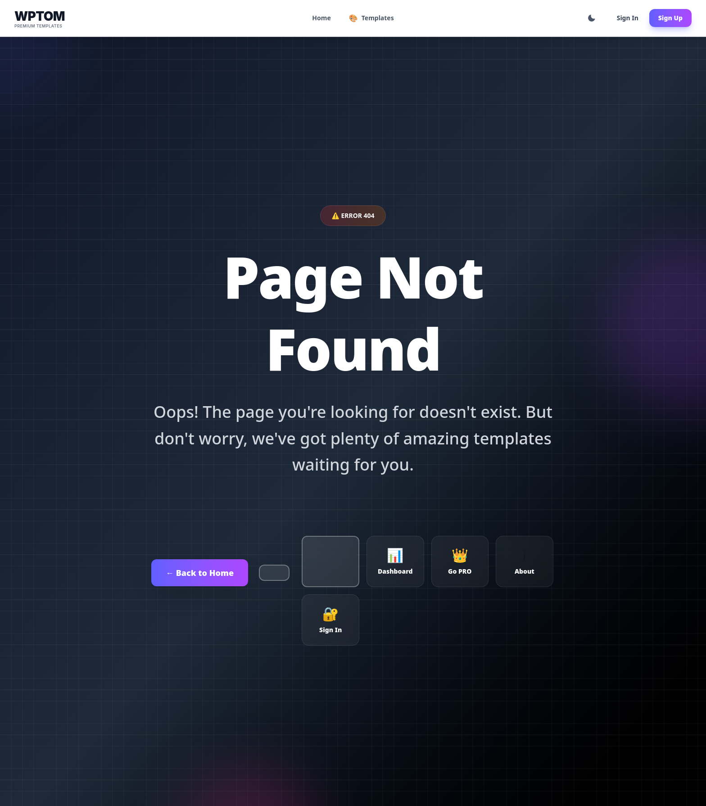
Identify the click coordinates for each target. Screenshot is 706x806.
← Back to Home (200, 572)
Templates (371, 18)
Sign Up (670, 18)
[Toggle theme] (592, 18)
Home (321, 18)
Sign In (627, 18)
